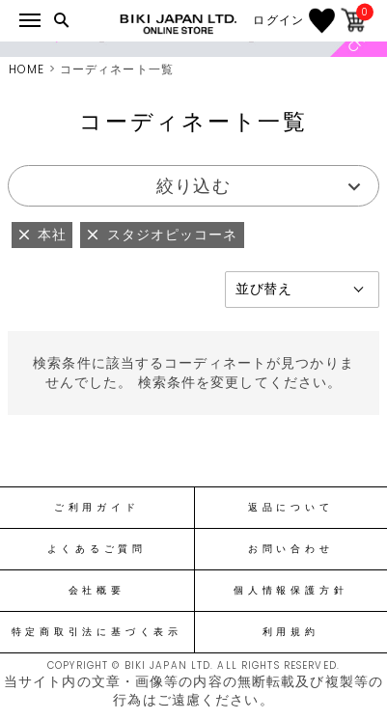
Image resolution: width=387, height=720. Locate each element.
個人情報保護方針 (290, 590)
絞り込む (193, 186)
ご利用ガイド (97, 507)
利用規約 (291, 632)
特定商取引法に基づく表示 (97, 632)
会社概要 (97, 590)
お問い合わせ (291, 549)
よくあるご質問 (97, 549)
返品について (291, 507)
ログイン (278, 20)
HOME (26, 69)
